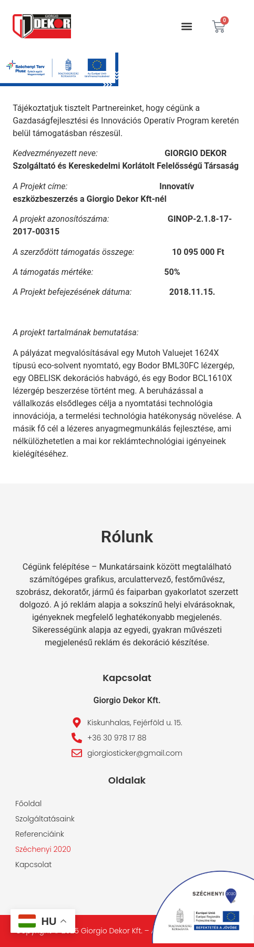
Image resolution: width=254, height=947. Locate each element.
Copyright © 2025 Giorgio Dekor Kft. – (83, 930)
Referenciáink (39, 834)
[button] (187, 26)
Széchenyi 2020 (43, 849)
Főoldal (28, 803)
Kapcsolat (33, 864)
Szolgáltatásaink (45, 819)
